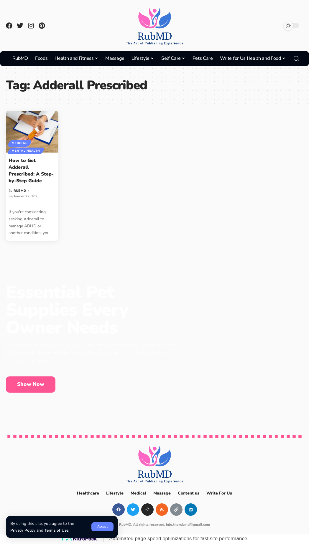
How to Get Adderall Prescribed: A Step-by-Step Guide (31, 170)
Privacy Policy (22, 530)
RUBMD (20, 191)
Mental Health (26, 151)
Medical (19, 143)
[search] (296, 58)
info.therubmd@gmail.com (188, 524)
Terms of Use (57, 530)
